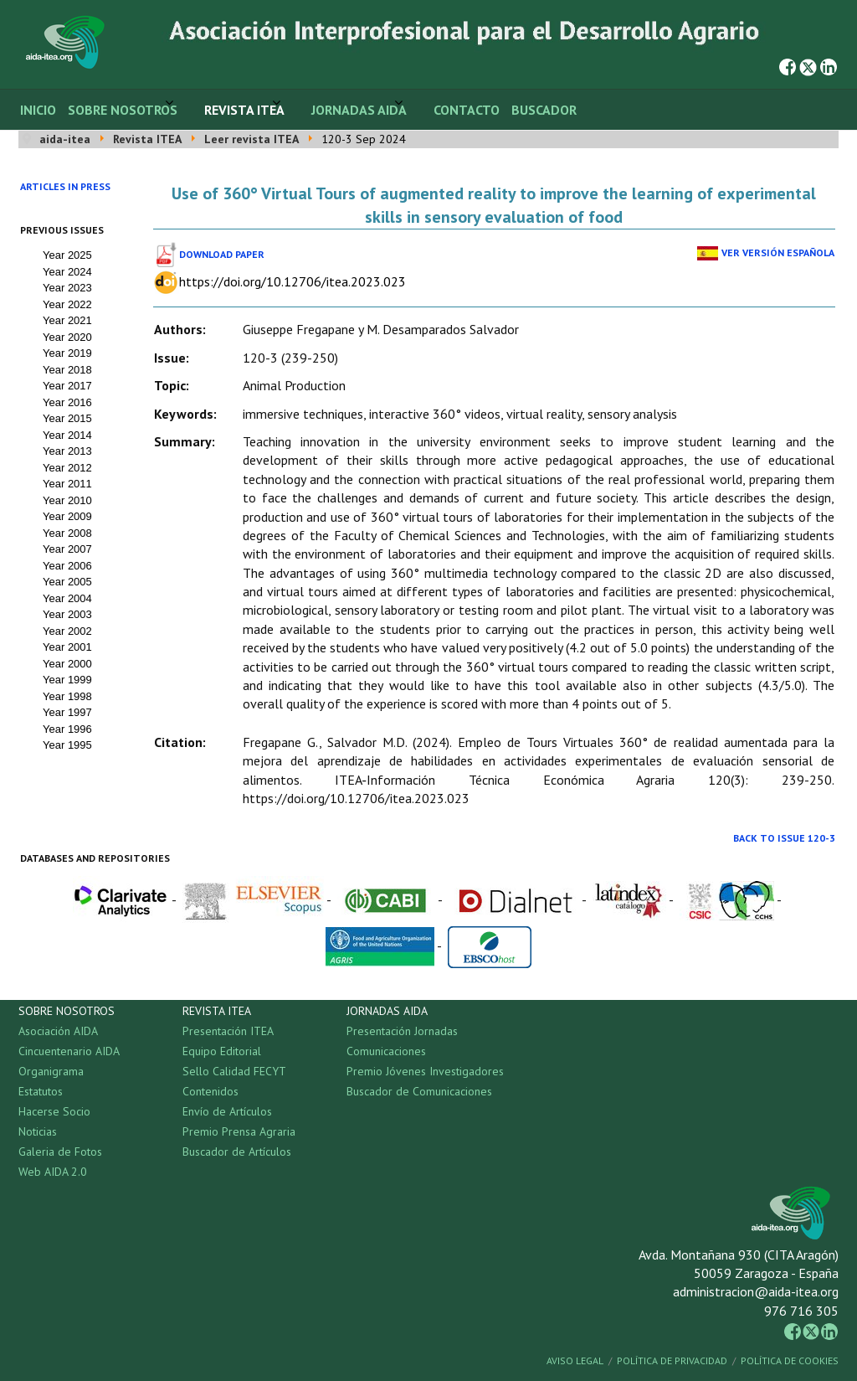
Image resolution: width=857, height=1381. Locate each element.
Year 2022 (67, 304)
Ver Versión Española (777, 252)
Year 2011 (67, 483)
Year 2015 (67, 418)
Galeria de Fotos (60, 1151)
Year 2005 (67, 581)
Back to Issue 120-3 (784, 838)
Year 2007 (67, 549)
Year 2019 (67, 353)
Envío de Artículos (227, 1111)
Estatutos (40, 1091)
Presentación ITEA (228, 1030)
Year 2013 (67, 451)
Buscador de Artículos (236, 1151)
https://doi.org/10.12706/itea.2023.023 (292, 281)
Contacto (467, 109)
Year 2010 (67, 500)
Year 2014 (67, 435)
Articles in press (65, 186)
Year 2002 (67, 631)
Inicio (38, 109)
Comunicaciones (386, 1051)
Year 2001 (67, 647)
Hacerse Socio (54, 1111)
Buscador (544, 109)
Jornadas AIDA (359, 109)
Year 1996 (67, 729)
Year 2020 (67, 337)
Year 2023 (67, 287)
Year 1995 (67, 745)
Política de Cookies (790, 1360)
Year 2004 (67, 598)
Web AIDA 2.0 (52, 1171)
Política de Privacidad (672, 1360)
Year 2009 (67, 516)
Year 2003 (67, 614)
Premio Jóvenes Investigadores (425, 1071)
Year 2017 (67, 385)
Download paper (221, 254)
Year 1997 (67, 712)
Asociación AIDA (58, 1030)
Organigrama (51, 1071)
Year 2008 (67, 533)
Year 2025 (67, 255)
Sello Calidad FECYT (234, 1071)
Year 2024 (67, 271)
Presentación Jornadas (402, 1030)
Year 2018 (67, 369)
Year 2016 (67, 402)
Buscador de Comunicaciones (419, 1091)
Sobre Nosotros (122, 109)
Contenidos (210, 1091)
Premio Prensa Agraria (238, 1131)
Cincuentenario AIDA (69, 1051)
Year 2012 (67, 467)
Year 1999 (67, 679)
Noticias (37, 1131)
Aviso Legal (575, 1360)
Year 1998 (67, 696)
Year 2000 (67, 663)
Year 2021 (67, 320)
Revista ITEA (244, 109)
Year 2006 (67, 565)
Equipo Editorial (221, 1051)
